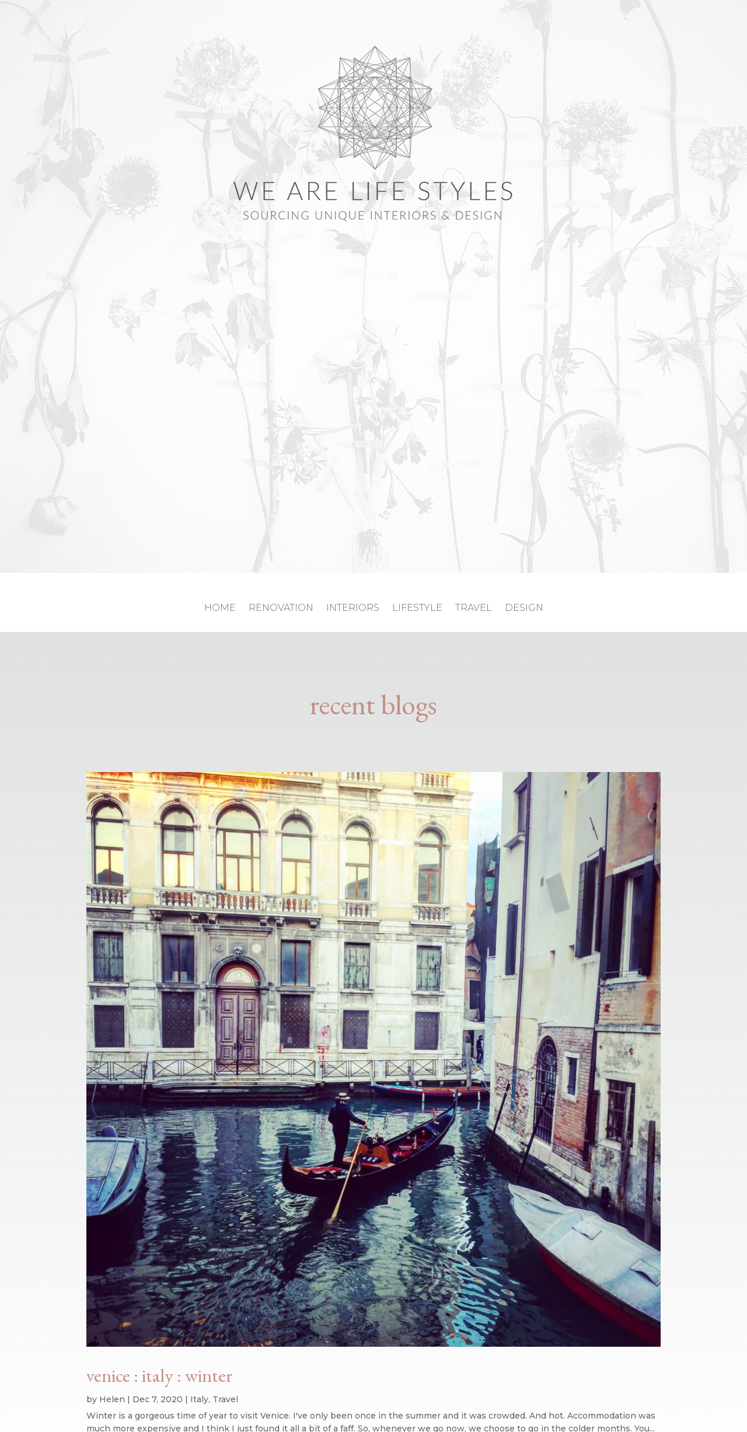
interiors (352, 608)
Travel (225, 1399)
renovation (281, 608)
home (220, 608)
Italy (199, 1399)
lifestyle (417, 608)
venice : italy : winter (159, 1375)
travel (473, 608)
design (524, 608)
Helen (112, 1399)
